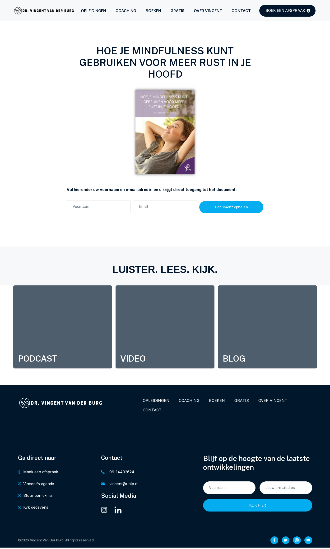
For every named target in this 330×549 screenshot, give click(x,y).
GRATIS (177, 10)
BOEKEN (153, 10)
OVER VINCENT (208, 10)
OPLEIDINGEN (93, 10)
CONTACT (241, 10)
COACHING (126, 10)
